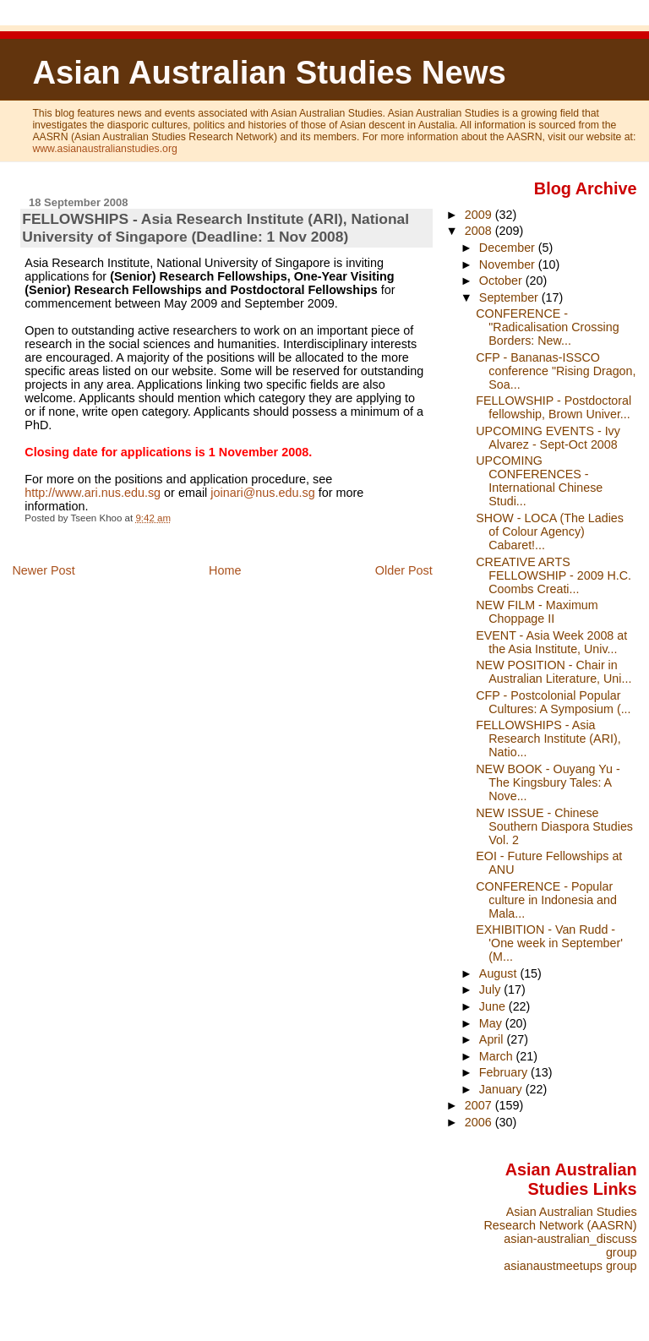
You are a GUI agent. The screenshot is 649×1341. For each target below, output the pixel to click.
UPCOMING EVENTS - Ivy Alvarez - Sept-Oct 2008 (548, 437)
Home (225, 570)
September (510, 297)
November (508, 264)
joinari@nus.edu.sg (262, 492)
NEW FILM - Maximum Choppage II (536, 611)
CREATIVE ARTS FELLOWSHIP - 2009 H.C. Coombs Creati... (553, 575)
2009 (480, 214)
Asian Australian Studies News (268, 72)
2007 (480, 1105)
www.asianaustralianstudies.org (104, 149)
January (502, 1089)
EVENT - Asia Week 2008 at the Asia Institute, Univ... (551, 642)
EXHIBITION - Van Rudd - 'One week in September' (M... (549, 943)
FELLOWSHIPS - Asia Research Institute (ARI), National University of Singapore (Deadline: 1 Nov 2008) (215, 227)
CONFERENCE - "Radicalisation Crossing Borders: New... (547, 327)
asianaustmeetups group (570, 1266)
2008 (480, 230)
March (497, 1056)
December (508, 247)
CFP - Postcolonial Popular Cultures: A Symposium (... (553, 702)
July (491, 989)
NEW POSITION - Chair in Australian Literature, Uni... (553, 671)
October (502, 280)
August (500, 973)
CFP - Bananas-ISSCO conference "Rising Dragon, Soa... (555, 371)
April (493, 1039)
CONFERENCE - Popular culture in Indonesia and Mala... (546, 900)
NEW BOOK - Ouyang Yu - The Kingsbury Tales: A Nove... (547, 782)
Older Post (404, 570)
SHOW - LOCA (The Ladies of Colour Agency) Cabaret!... (550, 531)
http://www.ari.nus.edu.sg (93, 492)
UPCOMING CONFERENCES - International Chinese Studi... (539, 481)
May (492, 1023)
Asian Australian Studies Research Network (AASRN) (559, 1218)
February (505, 1072)
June (494, 1006)
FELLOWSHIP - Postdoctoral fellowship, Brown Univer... (553, 407)
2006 (480, 1122)
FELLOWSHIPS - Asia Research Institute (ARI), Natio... (548, 738)
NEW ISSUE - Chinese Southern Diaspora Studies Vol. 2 (554, 826)
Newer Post (43, 570)
